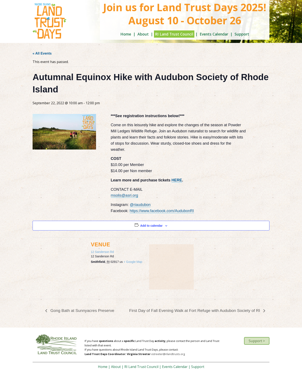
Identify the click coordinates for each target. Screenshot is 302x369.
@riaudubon (140, 205)
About (143, 34)
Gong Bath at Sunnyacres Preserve (81, 310)
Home (125, 34)
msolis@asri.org (124, 195)
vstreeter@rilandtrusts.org (168, 354)
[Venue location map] (171, 266)
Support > (257, 340)
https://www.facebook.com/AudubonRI (162, 211)
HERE (177, 180)
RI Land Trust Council (174, 34)
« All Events (42, 53)
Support (242, 34)
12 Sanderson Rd (102, 252)
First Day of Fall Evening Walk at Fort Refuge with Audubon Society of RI (195, 310)
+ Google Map (133, 261)
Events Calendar (214, 34)
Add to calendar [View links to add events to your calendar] (151, 225)
